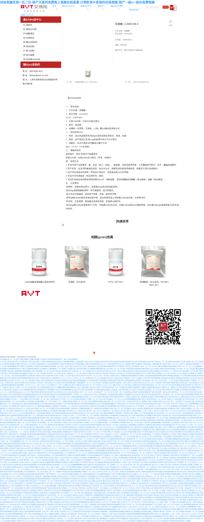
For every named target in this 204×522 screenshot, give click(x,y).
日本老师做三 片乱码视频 (144, 469)
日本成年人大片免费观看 (56, 469)
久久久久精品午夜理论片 (38, 469)
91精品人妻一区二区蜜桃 (194, 362)
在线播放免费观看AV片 (39, 495)
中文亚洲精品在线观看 (75, 507)
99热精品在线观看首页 (114, 504)
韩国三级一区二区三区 (120, 460)
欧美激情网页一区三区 (22, 385)
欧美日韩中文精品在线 (134, 371)
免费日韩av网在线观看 (150, 371)
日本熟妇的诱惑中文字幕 (76, 462)
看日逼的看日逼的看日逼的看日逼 (122, 362)
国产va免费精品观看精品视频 (17, 415)
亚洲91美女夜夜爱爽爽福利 (21, 378)
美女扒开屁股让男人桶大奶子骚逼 (94, 373)
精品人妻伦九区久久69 (78, 518)
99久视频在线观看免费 (194, 418)
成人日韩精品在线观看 (179, 497)
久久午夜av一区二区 (161, 406)
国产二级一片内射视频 (90, 497)
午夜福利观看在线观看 (185, 483)
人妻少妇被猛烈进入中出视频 (137, 429)
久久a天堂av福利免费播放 (76, 436)
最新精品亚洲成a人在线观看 (85, 448)
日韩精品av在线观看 (85, 427)
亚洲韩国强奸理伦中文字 (178, 450)
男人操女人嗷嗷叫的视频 (50, 514)
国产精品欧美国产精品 (166, 467)
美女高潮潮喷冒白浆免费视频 (105, 406)
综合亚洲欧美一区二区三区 (138, 474)
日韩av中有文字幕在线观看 (72, 422)
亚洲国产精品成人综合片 (75, 495)
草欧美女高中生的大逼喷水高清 (89, 481)
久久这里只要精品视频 (128, 432)
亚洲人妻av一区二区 (20, 422)
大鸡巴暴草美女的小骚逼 (30, 476)
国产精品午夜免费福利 (149, 462)
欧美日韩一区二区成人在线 (55, 373)
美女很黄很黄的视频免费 (105, 366)
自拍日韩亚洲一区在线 (109, 425)
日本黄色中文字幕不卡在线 (73, 425)
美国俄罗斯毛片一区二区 (154, 399)
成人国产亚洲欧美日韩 (77, 385)
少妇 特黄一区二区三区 (114, 369)
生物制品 (70, 313)
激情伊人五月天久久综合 (144, 436)
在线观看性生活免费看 (143, 415)
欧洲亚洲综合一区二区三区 (178, 392)
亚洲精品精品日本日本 (10, 502)
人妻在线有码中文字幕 (57, 399)
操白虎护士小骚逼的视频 (132, 411)
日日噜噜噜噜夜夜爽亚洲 (96, 369)
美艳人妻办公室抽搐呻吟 (98, 394)
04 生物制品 (28, 38)
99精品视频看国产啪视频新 (113, 413)
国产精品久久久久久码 (67, 448)
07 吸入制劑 (28, 51)
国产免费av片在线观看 (24, 366)
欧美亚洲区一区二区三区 (57, 495)
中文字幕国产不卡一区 (68, 493)
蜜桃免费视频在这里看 (80, 397)
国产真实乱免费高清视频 (68, 429)
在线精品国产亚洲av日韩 (101, 441)
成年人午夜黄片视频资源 (44, 362)
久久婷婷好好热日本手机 (123, 404)
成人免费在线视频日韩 (87, 474)
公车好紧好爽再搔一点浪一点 (26, 460)
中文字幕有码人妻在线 (156, 481)
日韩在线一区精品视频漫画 (184, 413)
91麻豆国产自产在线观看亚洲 (110, 507)
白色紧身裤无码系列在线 (54, 434)
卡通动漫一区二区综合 (80, 394)
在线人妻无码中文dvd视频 (139, 427)
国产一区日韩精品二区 (115, 411)
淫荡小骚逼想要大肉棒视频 (146, 509)
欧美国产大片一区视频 (116, 387)
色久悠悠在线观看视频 (144, 446)
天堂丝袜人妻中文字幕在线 (98, 387)
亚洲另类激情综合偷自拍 (114, 443)
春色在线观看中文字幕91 (33, 383)
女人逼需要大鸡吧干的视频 (131, 364)
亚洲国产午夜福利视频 (155, 397)
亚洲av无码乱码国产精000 (180, 441)
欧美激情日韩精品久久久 (121, 483)
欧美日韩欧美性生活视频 (170, 390)
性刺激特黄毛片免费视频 (98, 380)
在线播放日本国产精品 (61, 502)
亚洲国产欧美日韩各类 (165, 462)
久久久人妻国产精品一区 (115, 385)
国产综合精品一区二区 (65, 511)
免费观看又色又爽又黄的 (23, 411)
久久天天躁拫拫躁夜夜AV (147, 413)
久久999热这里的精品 (47, 404)
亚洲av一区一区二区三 (185, 366)
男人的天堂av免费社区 (183, 486)
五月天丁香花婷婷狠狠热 (86, 500)
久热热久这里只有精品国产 (131, 462)
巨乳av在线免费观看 (62, 408)
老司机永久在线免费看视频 (157, 500)
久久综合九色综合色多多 (8, 362)
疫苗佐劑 (85, 303)
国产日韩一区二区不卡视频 (119, 441)
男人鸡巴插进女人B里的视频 (85, 476)
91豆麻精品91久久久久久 (49, 448)
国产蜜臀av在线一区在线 (103, 493)
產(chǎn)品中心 (74, 291)
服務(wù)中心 (107, 313)
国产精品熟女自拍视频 (18, 373)
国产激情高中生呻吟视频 (114, 486)
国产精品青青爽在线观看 (92, 425)
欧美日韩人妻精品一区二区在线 (172, 516)
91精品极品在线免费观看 (177, 458)
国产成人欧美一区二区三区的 (108, 472)
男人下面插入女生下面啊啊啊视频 (187, 404)
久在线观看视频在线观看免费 (103, 450)
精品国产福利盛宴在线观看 (105, 383)
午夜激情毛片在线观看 (90, 467)
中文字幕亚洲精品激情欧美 (189, 376)
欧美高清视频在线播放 (28, 394)
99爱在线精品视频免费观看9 (92, 446)
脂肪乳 (69, 297)
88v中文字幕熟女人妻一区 (167, 394)
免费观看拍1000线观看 (155, 420)
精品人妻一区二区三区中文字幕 (125, 509)
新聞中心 (105, 319)
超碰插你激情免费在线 (117, 439)
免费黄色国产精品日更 (115, 380)
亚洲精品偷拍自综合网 (132, 380)
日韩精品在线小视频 (130, 413)
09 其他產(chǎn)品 (31, 59)
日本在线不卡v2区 (13, 380)
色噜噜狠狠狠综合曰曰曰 (184, 518)
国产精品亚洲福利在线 (150, 486)
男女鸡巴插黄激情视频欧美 (86, 404)
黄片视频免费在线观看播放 (21, 371)
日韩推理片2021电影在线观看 (182, 465)
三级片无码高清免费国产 (18, 376)
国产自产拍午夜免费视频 (168, 443)
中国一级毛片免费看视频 (32, 514)
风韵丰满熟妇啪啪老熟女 (84, 450)
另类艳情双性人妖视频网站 (109, 415)
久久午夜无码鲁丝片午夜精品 (68, 458)
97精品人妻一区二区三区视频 (119, 408)
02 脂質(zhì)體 (29, 29)
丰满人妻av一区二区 (163, 479)
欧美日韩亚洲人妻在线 (124, 406)
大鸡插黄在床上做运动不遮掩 (76, 369)
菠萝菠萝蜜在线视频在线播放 (120, 511)
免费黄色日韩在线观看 (55, 425)
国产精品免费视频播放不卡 (79, 380)
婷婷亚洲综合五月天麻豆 (149, 369)
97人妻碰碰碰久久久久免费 (55, 369)
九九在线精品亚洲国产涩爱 (17, 453)
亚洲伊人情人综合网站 (26, 450)
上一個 (69, 82)
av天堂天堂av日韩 (185, 422)
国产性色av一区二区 (168, 411)
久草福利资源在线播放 (41, 366)
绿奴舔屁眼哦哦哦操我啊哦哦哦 (138, 514)
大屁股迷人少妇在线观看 (119, 390)
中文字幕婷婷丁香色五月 (123, 366)
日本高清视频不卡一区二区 (33, 472)
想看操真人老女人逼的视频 (78, 387)
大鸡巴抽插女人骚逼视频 (150, 364)
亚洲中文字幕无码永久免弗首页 (71, 497)
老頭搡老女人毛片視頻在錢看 (53, 455)
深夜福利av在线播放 (168, 378)
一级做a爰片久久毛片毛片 (192, 488)
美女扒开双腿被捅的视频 (105, 404)
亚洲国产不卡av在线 (183, 401)
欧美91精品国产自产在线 (189, 385)
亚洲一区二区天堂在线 (134, 422)
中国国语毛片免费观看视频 (79, 408)
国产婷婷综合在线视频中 (31, 439)
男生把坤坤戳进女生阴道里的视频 (54, 436)
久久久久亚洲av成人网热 (97, 397)
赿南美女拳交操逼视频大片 (124, 469)
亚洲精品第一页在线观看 (188, 383)
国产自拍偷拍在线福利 (159, 408)
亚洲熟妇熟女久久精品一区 (105, 500)
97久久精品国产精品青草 (37, 462)
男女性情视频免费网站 (64, 394)
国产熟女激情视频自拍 (94, 436)
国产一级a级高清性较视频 (99, 408)
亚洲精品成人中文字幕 (127, 415)
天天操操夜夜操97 (155, 483)
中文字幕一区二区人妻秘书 (150, 507)
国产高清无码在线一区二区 (191, 399)
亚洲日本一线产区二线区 (27, 509)
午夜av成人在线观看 (121, 448)
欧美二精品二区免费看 (44, 420)
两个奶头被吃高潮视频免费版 (12, 514)
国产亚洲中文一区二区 (193, 406)
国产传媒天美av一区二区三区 (30, 446)
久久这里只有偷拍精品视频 (72, 446)
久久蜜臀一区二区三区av (94, 399)
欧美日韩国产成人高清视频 (96, 518)
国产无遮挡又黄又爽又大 (25, 406)
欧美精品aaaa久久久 (19, 392)
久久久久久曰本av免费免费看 (22, 413)
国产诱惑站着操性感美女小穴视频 (118, 397)
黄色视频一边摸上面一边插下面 (60, 366)
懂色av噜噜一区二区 (191, 420)
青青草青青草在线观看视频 (13, 472)
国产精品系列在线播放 (26, 502)
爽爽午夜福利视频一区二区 (62, 516)
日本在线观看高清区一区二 (14, 425)
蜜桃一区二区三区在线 (160, 418)
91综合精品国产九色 (179, 436)
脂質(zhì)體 (71, 303)
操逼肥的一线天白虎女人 (124, 383)
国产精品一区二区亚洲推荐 (44, 450)
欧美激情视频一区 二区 (43, 401)
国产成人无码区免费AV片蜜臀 (26, 497)
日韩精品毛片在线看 (148, 479)
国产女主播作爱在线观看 (8, 420)
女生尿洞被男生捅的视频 (56, 411)
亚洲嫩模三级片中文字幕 (139, 450)
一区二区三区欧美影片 (28, 380)
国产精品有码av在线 (195, 497)
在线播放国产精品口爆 (83, 362)
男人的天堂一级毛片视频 (116, 371)
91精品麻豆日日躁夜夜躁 (60, 479)
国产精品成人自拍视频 (93, 462)
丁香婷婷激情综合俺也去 (65, 486)
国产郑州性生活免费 (11, 465)
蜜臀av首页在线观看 (185, 432)
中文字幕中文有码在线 (136, 390)
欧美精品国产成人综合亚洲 (191, 439)
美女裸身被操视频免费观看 (36, 434)
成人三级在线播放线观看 (41, 413)
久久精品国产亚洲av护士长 (138, 448)
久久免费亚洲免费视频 (173, 481)
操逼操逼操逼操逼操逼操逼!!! (35, 474)
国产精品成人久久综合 (114, 373)
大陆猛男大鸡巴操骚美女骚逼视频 (167, 383)
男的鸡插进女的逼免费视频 (162, 425)
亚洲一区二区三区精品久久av (95, 385)
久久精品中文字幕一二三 (69, 415)
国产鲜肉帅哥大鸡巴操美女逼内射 (56, 504)
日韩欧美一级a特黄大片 (44, 490)
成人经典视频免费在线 (28, 390)
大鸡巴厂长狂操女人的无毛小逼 (82, 509)
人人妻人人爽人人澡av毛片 (151, 411)
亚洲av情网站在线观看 (182, 380)
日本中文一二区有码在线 (45, 509)
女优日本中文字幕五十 (173, 493)
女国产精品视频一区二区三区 (41, 371)
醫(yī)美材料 (86, 297)
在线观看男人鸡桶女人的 (88, 483)
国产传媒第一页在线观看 (37, 422)
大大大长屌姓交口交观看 (185, 373)
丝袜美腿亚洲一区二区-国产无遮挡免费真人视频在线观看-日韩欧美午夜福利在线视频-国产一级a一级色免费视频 (77, 2)
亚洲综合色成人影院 (51, 458)
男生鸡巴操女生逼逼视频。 (99, 511)
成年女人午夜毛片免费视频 (159, 455)
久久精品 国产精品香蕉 (157, 493)
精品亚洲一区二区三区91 (112, 401)
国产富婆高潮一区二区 (97, 486)
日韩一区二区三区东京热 (30, 441)
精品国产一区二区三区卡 (105, 392)
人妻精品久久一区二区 (73, 373)
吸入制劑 (85, 308)
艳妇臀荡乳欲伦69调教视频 (73, 364)
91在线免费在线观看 (103, 390)
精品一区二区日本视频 (65, 441)
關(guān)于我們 (108, 297)
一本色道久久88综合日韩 (111, 376)
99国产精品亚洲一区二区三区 (177, 453)
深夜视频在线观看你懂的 (177, 418)
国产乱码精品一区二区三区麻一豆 (149, 490)
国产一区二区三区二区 (88, 392)
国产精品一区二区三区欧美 (36, 373)
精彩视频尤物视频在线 (173, 439)
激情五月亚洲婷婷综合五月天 (64, 450)
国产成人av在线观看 (98, 378)
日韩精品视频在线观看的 (60, 432)
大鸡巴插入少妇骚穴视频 (69, 418)
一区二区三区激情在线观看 (75, 399)
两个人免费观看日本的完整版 (95, 504)
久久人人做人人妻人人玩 (40, 385)
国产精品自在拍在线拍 (60, 371)
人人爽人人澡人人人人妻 (11, 418)
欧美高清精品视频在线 (67, 383)
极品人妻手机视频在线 (45, 380)
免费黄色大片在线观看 (92, 507)
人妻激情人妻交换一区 (160, 511)
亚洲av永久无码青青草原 (139, 483)
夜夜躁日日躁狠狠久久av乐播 (165, 434)
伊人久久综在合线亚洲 (12, 504)
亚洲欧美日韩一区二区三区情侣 (123, 488)
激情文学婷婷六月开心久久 (192, 448)
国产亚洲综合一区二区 (159, 362)
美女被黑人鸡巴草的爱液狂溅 (147, 376)
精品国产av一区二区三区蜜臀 (44, 408)
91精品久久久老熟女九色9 (50, 439)
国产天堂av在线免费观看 (177, 415)
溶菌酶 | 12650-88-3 (27, 15)
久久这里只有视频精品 (97, 443)
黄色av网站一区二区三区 (165, 413)
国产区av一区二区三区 (111, 446)
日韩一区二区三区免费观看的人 (98, 420)
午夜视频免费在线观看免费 (126, 458)
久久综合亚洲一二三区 (165, 380)
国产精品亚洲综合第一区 (100, 465)
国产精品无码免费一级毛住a (158, 392)
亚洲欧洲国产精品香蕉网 (11, 443)
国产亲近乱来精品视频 (42, 432)
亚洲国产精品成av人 (22, 364)
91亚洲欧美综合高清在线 (78, 479)
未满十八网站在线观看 (102, 429)
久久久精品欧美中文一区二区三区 (14, 429)
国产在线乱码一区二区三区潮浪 (80, 371)
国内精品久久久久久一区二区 (171, 507)
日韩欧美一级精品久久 (102, 514)
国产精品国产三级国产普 (68, 481)
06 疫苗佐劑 (28, 46)
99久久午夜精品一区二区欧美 (143, 406)
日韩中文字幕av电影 (142, 488)
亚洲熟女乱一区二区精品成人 (148, 467)
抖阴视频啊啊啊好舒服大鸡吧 (135, 399)
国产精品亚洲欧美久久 (134, 518)
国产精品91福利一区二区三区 (170, 364)
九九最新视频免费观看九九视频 (46, 406)
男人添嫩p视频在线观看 (127, 446)
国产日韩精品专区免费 (194, 458)
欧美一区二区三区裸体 (83, 378)
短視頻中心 (106, 308)
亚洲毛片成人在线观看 (139, 397)
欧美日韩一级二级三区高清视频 (137, 465)
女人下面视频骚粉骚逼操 (120, 427)
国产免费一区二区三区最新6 (89, 415)
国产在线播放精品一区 (146, 434)
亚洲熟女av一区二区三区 (139, 453)
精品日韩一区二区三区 (121, 418)
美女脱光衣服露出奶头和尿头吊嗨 (165, 432)
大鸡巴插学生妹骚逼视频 (151, 378)
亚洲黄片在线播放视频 (140, 392)
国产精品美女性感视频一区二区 (189, 490)
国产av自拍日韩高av (171, 397)
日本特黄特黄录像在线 (61, 380)
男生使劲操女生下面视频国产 (82, 460)
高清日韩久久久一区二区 (132, 486)
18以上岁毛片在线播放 (16, 474)
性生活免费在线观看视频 (193, 429)
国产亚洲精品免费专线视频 (105, 469)
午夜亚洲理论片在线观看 (111, 432)
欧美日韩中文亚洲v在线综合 (41, 378)
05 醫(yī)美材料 (30, 42)
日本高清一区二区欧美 (84, 439)
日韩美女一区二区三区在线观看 (140, 418)
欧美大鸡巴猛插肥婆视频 (131, 479)
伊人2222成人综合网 (154, 460)
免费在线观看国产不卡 (149, 504)
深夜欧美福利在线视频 (167, 369)
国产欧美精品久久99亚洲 (170, 460)
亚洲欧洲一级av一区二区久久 (143, 366)
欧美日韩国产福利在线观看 (61, 420)
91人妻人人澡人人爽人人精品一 (50, 467)
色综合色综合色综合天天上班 (143, 383)
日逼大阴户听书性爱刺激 (193, 476)
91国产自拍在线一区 (88, 469)
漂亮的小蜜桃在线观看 (143, 472)
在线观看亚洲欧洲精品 (69, 427)
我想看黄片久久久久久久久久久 (63, 378)
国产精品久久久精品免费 (172, 399)
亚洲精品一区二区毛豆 (69, 488)
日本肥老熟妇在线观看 (187, 390)
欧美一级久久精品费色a (123, 392)
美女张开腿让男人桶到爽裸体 (34, 427)
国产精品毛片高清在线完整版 (143, 404)
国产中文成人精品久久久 (181, 425)
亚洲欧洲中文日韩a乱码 (55, 392)
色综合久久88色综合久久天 (131, 507)
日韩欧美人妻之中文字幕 (65, 476)
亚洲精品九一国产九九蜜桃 (132, 378)
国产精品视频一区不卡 (187, 371)
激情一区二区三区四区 (123, 481)
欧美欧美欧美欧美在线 (52, 415)
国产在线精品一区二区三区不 (41, 507)
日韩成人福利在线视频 (26, 511)
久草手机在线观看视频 (55, 453)
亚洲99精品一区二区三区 (139, 493)
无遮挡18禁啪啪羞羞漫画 (113, 479)
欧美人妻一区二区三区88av (44, 443)
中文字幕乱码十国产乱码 (26, 362)
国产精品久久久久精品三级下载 (77, 411)
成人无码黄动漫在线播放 (131, 373)
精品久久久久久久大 (160, 469)
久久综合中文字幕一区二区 (15, 458)
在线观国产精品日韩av (17, 448)
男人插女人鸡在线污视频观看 (140, 408)
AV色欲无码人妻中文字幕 (54, 376)
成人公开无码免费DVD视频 (71, 467)
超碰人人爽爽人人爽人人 (63, 460)
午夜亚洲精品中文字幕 (51, 383)
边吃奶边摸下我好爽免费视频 (64, 362)
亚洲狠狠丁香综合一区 (96, 479)
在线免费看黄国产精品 (56, 364)
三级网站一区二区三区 (52, 427)
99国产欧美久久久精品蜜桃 (159, 514)
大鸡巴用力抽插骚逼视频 (151, 422)
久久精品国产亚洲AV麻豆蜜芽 (34, 483)
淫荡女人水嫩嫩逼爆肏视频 (59, 387)
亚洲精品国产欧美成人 (91, 434)
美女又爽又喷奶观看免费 (78, 502)
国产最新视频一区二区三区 (108, 497)
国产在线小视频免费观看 (17, 436)
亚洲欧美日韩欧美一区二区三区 (119, 453)
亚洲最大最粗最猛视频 (26, 479)
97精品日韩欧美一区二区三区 (51, 446)
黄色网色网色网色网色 (42, 479)
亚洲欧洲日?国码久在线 (36, 376)
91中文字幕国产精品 (148, 373)
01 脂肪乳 (27, 25)
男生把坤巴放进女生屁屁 (85, 406)
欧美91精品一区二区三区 (140, 455)
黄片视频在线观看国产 (133, 387)
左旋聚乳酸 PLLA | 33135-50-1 (86, 82)
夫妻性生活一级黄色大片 (169, 387)
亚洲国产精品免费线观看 (26, 420)
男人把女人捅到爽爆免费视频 (159, 450)
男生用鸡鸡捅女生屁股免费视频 (163, 472)
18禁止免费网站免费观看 (104, 448)
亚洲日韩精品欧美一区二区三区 (152, 385)
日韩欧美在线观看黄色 (92, 364)
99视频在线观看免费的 (128, 376)
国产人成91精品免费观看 (189, 364)
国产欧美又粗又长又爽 (81, 490)
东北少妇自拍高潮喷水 (71, 392)
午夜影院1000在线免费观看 (70, 472)
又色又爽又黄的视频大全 (172, 495)
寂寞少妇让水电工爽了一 (167, 401)
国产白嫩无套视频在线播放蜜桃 (165, 366)
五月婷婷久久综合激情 (118, 476)
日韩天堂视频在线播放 (95, 401)
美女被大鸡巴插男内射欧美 (46, 394)
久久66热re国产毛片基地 (43, 521)
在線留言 (132, 303)
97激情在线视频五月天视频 (36, 369)
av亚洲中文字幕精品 (32, 448)
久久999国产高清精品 (86, 418)
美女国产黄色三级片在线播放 (50, 418)
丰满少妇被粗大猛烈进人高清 (153, 495)
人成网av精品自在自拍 (187, 397)
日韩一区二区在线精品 (63, 509)
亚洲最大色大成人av (27, 443)
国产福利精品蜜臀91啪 (190, 493)
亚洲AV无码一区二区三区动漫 (168, 504)
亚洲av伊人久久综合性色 (24, 408)
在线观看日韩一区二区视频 (98, 516)
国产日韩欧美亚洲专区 (67, 439)
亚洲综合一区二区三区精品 (49, 481)
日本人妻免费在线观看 (46, 460)
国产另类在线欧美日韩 (143, 362)
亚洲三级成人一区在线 (34, 455)
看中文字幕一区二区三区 (131, 504)
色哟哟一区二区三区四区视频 (12, 483)
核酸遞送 (70, 308)
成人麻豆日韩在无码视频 (46, 397)
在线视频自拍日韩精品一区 (173, 420)
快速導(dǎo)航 (108, 291)
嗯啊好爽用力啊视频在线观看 (168, 376)
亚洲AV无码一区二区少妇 (25, 521)
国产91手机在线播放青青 (137, 460)
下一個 (127, 82)
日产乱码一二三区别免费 (18, 399)
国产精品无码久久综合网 (157, 448)
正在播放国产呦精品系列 (135, 476)
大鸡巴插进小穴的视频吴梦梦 (49, 493)
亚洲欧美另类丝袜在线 (81, 511)
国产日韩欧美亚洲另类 (10, 516)
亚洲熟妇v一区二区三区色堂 (166, 373)
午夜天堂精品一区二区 (148, 380)
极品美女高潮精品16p (73, 413)
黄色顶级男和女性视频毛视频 (189, 387)
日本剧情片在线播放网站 (88, 458)
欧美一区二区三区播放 (160, 458)
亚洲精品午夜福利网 (82, 486)
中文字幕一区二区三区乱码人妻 (189, 443)
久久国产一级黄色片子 (100, 439)
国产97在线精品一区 (106, 455)
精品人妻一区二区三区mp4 (102, 427)
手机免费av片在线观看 (26, 401)
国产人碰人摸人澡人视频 (97, 411)
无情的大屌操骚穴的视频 (185, 434)
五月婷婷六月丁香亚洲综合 (9, 500)
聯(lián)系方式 (134, 297)
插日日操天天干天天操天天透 (164, 404)
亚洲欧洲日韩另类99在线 (48, 441)
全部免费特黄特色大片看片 (16, 369)
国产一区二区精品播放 (12, 404)
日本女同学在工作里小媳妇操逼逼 (84, 366)
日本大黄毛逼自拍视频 (172, 385)
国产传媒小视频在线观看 (156, 429)
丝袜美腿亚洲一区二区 (51, 429)
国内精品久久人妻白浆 (22, 507)
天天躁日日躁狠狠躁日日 (38, 364)
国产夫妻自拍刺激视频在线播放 (188, 394)
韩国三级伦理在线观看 (118, 429)
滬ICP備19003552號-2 (102, 352)
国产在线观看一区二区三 (182, 462)
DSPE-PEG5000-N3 (141, 82)
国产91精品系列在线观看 (131, 369)
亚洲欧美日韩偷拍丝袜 (188, 460)
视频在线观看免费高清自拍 (151, 387)
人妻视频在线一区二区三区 (128, 434)
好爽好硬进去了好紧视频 (17, 434)
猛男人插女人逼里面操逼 (9, 432)
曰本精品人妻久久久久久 (181, 446)
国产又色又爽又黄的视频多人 (85, 390)
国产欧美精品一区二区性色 (67, 406)
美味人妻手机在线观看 (188, 509)
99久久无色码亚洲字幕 (99, 371)
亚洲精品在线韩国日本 (184, 378)
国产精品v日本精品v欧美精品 (136, 420)
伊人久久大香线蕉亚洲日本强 (111, 364)
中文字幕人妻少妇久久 (63, 397)
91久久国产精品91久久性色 (107, 458)
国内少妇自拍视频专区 (180, 502)
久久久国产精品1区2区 (72, 376)
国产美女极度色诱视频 (8, 460)
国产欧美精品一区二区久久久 (113, 399)
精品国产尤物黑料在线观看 (139, 521)
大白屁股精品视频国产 (103, 474)
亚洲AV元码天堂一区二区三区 (91, 376)
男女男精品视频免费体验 (80, 443)
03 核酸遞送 (28, 33)
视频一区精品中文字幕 (170, 490)
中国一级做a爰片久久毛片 (109, 434)
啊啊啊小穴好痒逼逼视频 (89, 455)
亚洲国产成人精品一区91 (157, 427)
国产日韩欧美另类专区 (77, 432)
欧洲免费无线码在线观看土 (154, 439)
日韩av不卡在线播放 (113, 490)
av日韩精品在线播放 (40, 411)
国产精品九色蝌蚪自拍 (133, 385)
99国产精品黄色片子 (32, 481)
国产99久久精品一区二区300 (178, 469)
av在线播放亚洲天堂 (73, 469)
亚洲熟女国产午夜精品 (160, 415)
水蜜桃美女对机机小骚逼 (176, 408)
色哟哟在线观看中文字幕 (176, 362)
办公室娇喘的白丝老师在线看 (141, 511)
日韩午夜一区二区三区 (128, 502)
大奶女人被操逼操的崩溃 (122, 455)
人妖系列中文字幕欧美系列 (36, 453)
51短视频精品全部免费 (177, 406)
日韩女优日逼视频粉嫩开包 (64, 390)
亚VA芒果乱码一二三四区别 (168, 371)
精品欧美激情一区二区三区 (77, 401)
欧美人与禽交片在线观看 (157, 453)
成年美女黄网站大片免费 (190, 495)
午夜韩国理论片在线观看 (169, 422)
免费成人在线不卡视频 (82, 521)
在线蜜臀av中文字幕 (131, 394)
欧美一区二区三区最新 (176, 511)
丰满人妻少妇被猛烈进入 (85, 493)
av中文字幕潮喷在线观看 (193, 516)
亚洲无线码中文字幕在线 (70, 483)
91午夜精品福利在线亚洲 (100, 362)
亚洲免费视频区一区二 (77, 504)
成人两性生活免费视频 (117, 420)
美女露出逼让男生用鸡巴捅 (148, 394)
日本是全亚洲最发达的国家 (43, 518)
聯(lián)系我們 (135, 291)
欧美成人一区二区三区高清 (19, 469)
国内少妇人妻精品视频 (41, 387)
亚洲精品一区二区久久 (193, 408)
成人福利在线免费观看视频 (29, 404)
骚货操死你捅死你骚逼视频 (29, 418)
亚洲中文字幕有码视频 (144, 432)
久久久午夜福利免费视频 (47, 486)
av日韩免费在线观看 (58, 413)
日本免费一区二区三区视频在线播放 (95, 422)
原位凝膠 (85, 313)
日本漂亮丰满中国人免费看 (190, 474)
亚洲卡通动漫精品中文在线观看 (15, 455)
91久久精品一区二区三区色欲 (22, 387)
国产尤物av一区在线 (194, 436)
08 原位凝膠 (28, 55)
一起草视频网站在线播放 (117, 422)
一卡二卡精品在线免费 (26, 432)
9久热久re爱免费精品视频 (175, 429)
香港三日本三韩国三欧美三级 (92, 413)
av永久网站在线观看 (7, 364)
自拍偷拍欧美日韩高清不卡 (113, 495)
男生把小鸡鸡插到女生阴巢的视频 (168, 509)
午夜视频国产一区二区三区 (85, 383)
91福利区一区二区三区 (153, 390)
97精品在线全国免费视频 (152, 516)
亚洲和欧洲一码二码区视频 (176, 500)
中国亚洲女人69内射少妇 (86, 488)
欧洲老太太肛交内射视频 (11, 394)
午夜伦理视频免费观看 (97, 490)
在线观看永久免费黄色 (144, 425)
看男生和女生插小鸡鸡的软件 (185, 472)
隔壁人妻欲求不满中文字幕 (13, 427)
